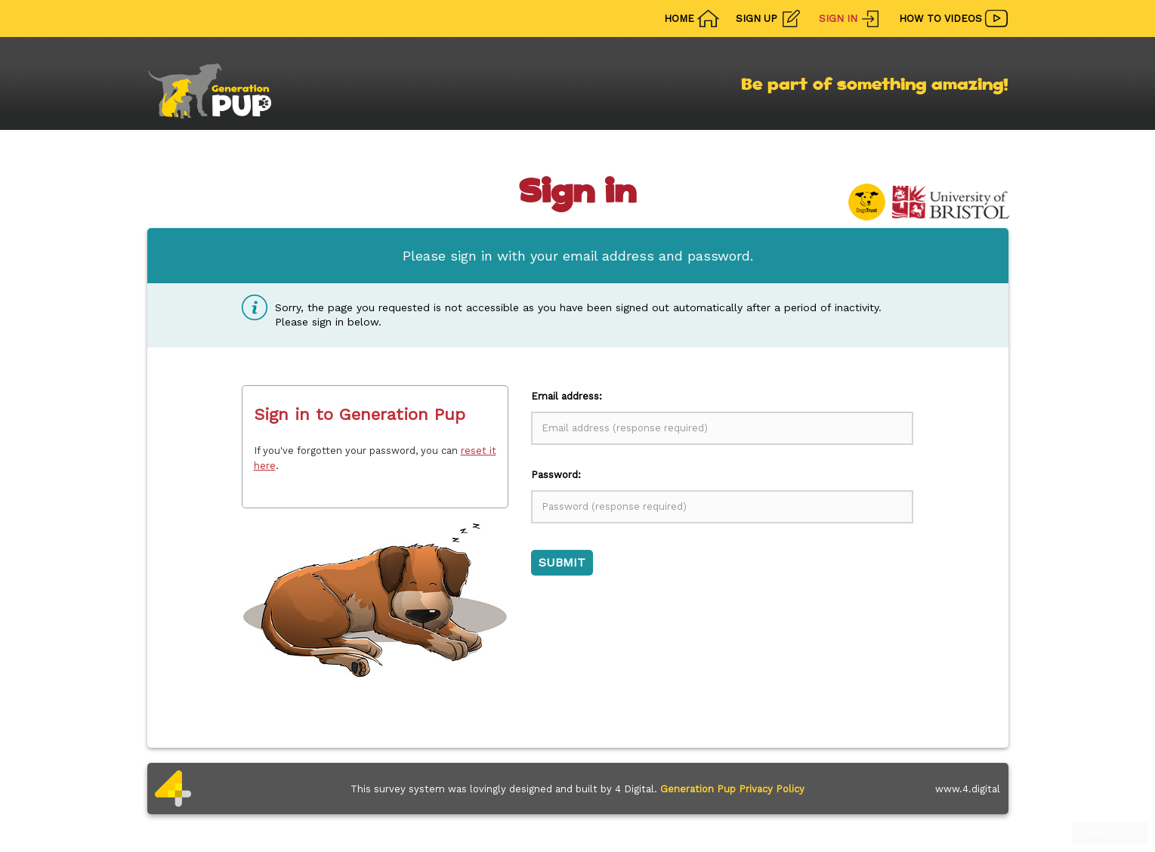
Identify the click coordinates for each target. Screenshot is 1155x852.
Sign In (838, 18)
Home (679, 18)
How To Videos (940, 18)
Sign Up (756, 18)
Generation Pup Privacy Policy (732, 789)
